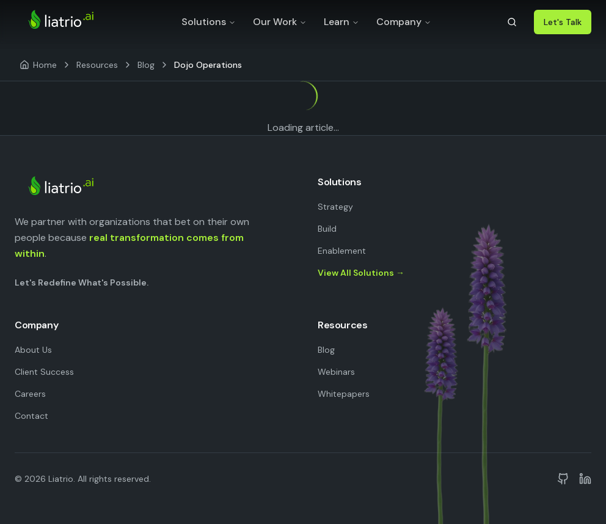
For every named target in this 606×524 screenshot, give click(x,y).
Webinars (336, 371)
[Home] (38, 65)
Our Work (280, 21)
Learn (341, 21)
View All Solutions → (361, 272)
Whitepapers (344, 393)
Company (403, 21)
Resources (97, 64)
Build (327, 228)
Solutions (208, 21)
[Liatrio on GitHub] (563, 479)
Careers (30, 393)
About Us (33, 349)
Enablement (342, 250)
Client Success (44, 371)
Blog (146, 64)
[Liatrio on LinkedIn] (585, 479)
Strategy (335, 206)
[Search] (512, 22)
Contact (31, 415)
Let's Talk (563, 22)
